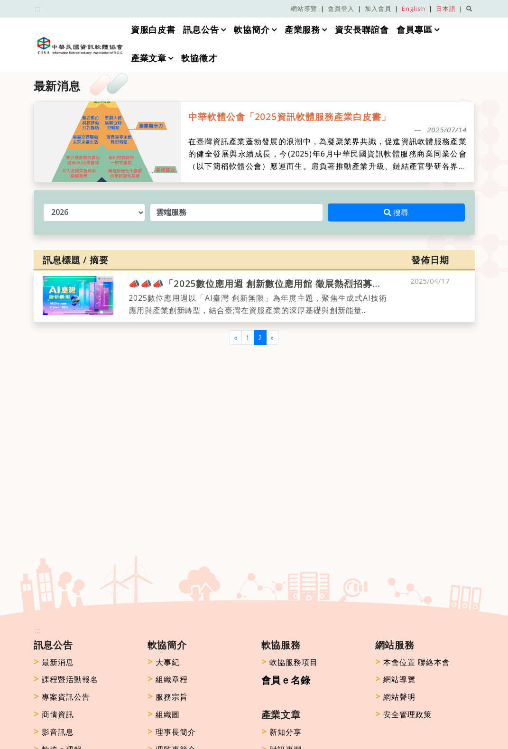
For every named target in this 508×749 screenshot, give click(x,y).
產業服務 (303, 30)
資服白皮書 (152, 30)
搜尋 (396, 212)
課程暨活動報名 (66, 679)
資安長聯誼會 (362, 30)
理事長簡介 (172, 732)
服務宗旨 (168, 697)
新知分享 (281, 732)
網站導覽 (304, 8)
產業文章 (148, 58)
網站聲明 (395, 697)
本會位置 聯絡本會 (413, 662)
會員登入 (341, 8)
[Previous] (236, 337)
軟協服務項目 (289, 662)
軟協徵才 (199, 58)
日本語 (446, 8)
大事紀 (164, 662)
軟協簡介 (252, 30)
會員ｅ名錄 (286, 680)
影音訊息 (54, 732)
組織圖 (164, 714)
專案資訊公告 (62, 697)
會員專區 (415, 30)
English (413, 8)
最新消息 (54, 662)
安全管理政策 (403, 714)
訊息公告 (201, 30)
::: (38, 8)
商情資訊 (54, 714)
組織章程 (168, 679)
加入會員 (378, 8)
